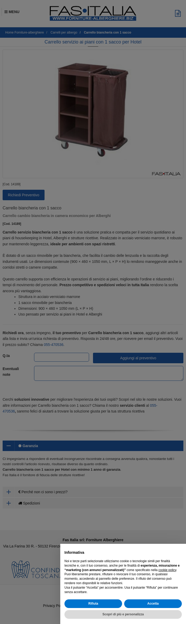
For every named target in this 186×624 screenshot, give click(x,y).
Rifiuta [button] (93, 603)
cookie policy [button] (167, 570)
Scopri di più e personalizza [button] (123, 614)
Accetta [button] (152, 603)
